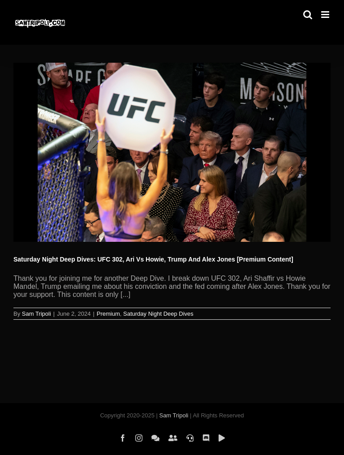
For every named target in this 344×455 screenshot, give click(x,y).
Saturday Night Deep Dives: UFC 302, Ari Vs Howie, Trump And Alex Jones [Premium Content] (153, 259)
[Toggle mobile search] (307, 14)
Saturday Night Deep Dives (158, 313)
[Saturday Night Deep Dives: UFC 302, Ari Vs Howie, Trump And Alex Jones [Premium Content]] (172, 152)
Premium (108, 313)
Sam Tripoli (36, 313)
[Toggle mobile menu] (326, 14)
